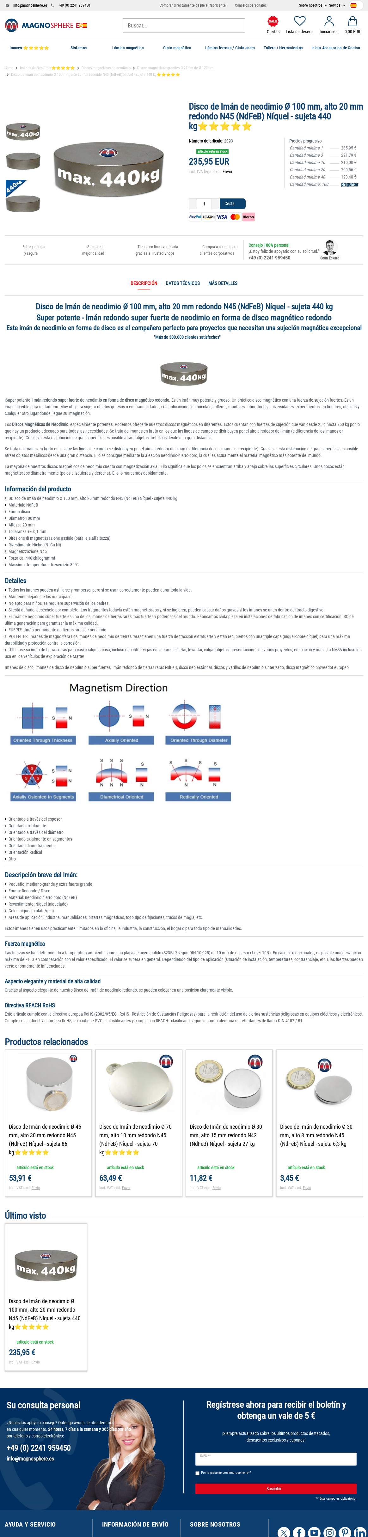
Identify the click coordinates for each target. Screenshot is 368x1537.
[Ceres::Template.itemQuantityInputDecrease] (193, 204)
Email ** (205, 1455)
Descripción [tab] (144, 283)
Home (8, 68)
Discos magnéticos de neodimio (106, 68)
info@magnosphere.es (30, 5)
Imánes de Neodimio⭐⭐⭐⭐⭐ (47, 68)
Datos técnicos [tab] (183, 283)
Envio (227, 171)
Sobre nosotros (311, 5)
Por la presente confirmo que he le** (226, 1473)
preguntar (349, 184)
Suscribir (309, 1489)
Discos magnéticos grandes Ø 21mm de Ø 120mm (175, 68)
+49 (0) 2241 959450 (74, 5)
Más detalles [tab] (222, 283)
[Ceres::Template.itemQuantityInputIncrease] (216, 204)
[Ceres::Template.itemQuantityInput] (204, 203)
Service (335, 5)
